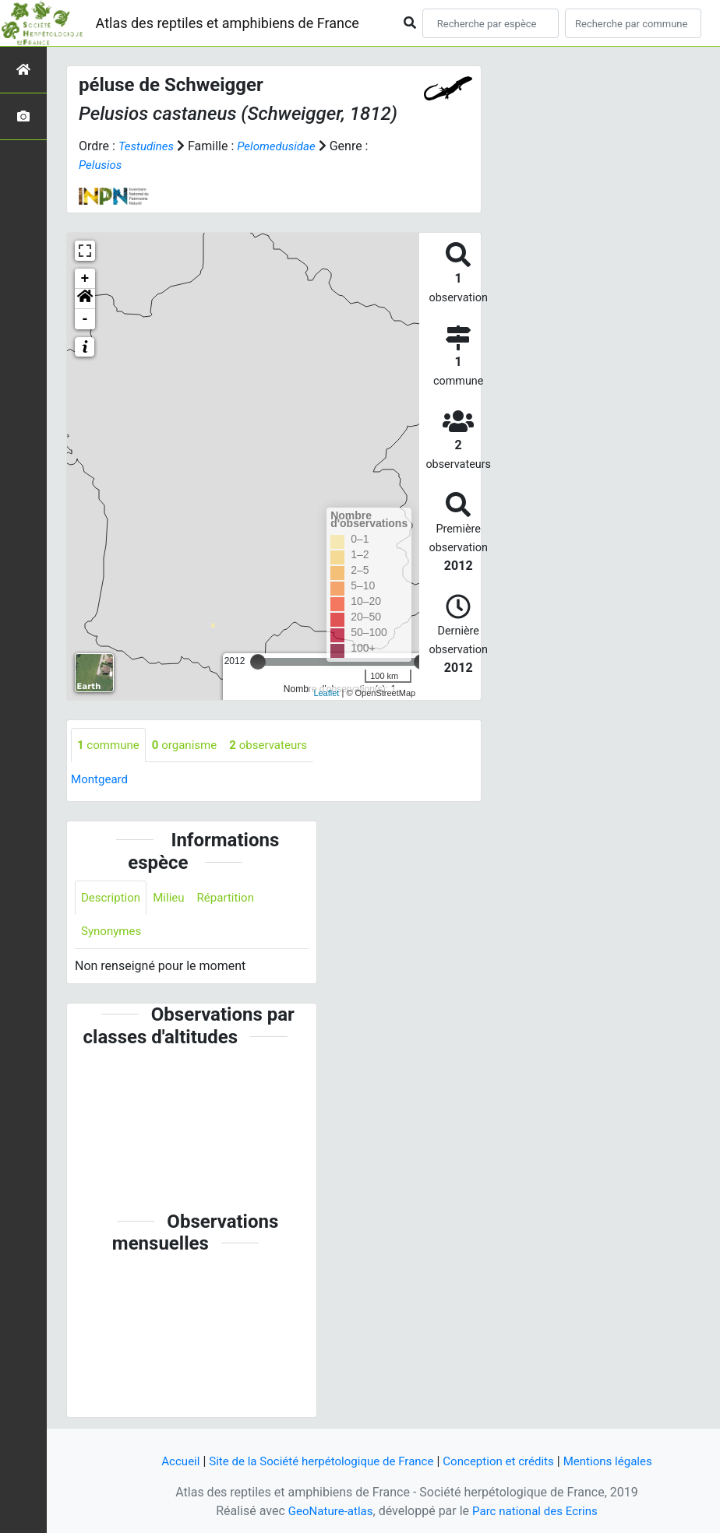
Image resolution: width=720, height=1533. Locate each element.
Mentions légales (619, 1461)
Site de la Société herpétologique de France (316, 1461)
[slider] (258, 662)
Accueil (166, 1461)
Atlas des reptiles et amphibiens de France (227, 23)
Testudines (148, 146)
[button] (85, 299)
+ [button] (85, 278)
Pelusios (102, 164)
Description (112, 898)
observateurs (279, 745)
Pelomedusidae (282, 146)
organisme (190, 745)
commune (110, 745)
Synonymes (113, 933)
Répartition (233, 898)
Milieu (173, 898)
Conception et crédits (504, 1461)
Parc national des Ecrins (537, 1510)
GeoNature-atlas (326, 1510)
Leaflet (326, 693)
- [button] (85, 319)
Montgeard (101, 780)
